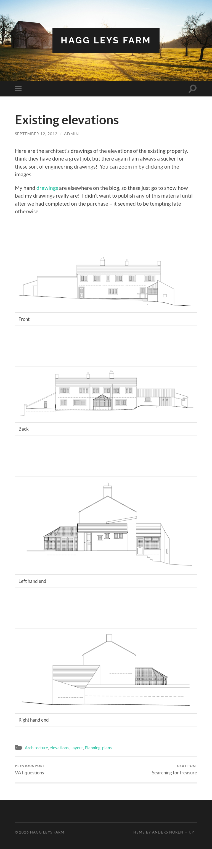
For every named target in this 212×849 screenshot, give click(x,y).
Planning (92, 747)
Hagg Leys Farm (106, 40)
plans (107, 747)
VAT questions (29, 769)
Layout (76, 747)
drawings (47, 188)
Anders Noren (167, 832)
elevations (59, 747)
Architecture (36, 747)
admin (71, 133)
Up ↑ (193, 832)
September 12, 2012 (36, 133)
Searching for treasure (174, 769)
